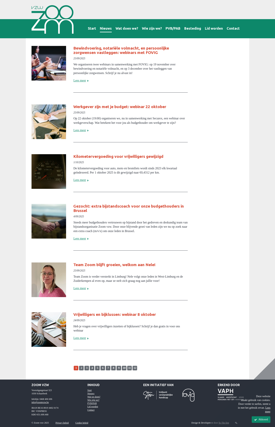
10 (124, 368)
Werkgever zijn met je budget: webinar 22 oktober (119, 106)
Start (92, 28)
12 (134, 368)
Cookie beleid (81, 422)
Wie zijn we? (152, 28)
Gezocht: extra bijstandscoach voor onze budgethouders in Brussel (128, 208)
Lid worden (214, 28)
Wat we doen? (93, 396)
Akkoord (261, 419)
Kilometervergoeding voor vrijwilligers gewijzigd (118, 156)
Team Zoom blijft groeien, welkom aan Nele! (114, 264)
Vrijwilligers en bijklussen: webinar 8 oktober (114, 314)
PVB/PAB (173, 28)
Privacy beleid (62, 422)
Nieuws (106, 28)
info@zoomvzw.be (40, 402)
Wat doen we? (127, 28)
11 (129, 368)
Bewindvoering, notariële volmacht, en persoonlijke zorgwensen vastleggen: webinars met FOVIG (121, 50)
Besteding (192, 28)
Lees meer (81, 80)
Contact (233, 28)
